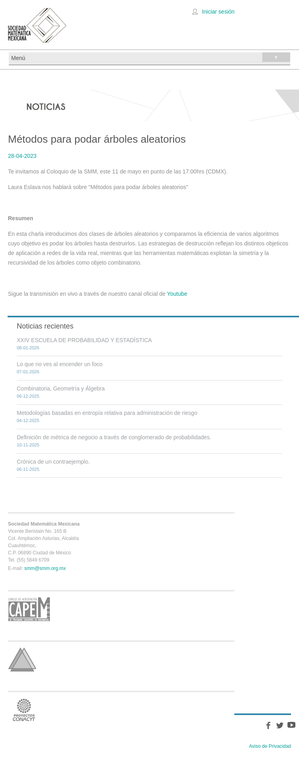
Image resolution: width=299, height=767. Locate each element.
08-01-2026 (28, 347)
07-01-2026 (28, 371)
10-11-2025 (28, 444)
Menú (150, 57)
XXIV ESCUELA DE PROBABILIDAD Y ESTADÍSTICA (84, 340)
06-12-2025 (28, 396)
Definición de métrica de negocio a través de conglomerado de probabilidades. (114, 437)
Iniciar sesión (218, 11)
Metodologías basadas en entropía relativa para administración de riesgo (107, 413)
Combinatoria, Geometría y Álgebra (61, 388)
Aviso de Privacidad (270, 746)
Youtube (177, 294)
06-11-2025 (28, 469)
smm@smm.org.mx (45, 568)
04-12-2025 (28, 420)
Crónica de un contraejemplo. (53, 461)
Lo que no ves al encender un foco (60, 364)
